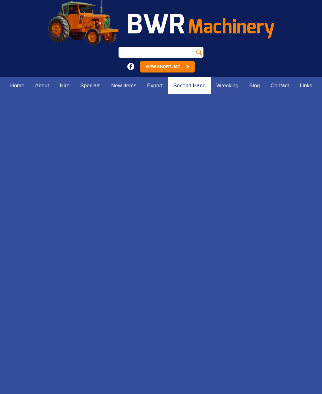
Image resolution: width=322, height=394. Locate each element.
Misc (315, 101)
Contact (280, 86)
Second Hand (189, 86)
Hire (64, 86)
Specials (90, 86)
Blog (254, 86)
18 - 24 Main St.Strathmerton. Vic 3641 (126, 226)
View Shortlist (167, 66)
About (42, 86)
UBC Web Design (236, 390)
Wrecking (227, 86)
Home (17, 86)
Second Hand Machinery (286, 101)
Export (155, 86)
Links (306, 86)
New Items (123, 86)
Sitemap (69, 390)
